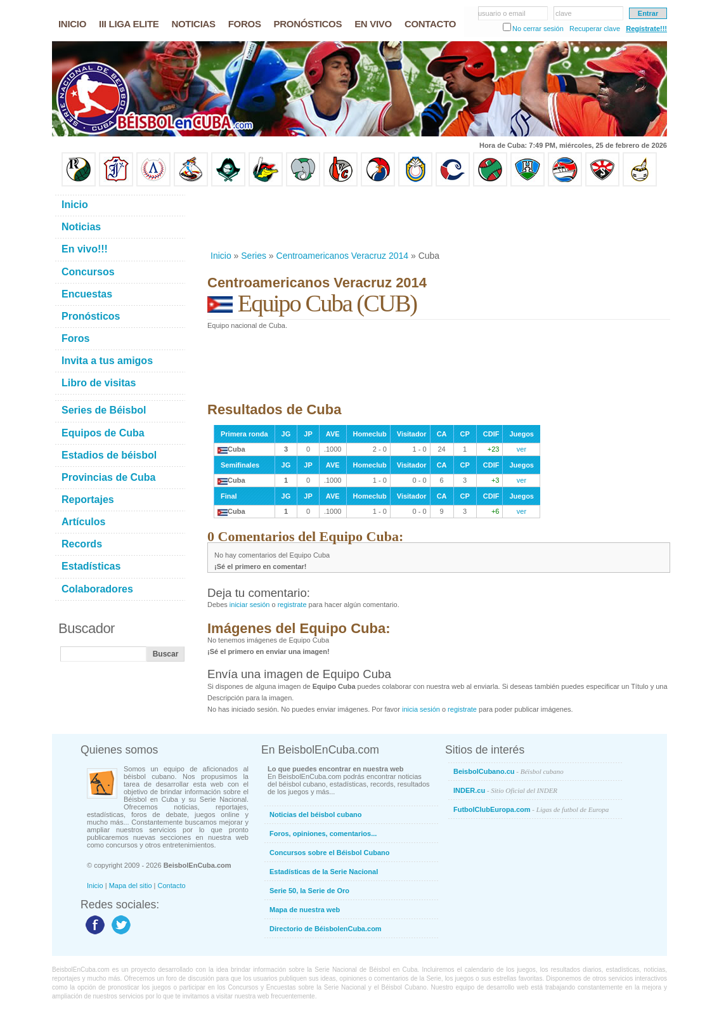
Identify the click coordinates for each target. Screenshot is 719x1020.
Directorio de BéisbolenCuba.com (325, 928)
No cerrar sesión (538, 28)
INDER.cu (505, 790)
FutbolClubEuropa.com (531, 809)
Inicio (221, 256)
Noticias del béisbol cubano (315, 814)
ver (521, 449)
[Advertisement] (438, 218)
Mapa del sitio (130, 885)
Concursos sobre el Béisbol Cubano (329, 852)
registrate (292, 604)
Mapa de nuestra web (304, 909)
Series (253, 256)
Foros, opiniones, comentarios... (323, 833)
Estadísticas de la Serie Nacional (323, 871)
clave (563, 13)
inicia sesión (421, 709)
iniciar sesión (250, 604)
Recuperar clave (594, 28)
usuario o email (502, 13)
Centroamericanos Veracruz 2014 (342, 256)
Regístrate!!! (646, 28)
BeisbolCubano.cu (508, 771)
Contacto (172, 885)
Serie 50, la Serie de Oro (309, 890)
